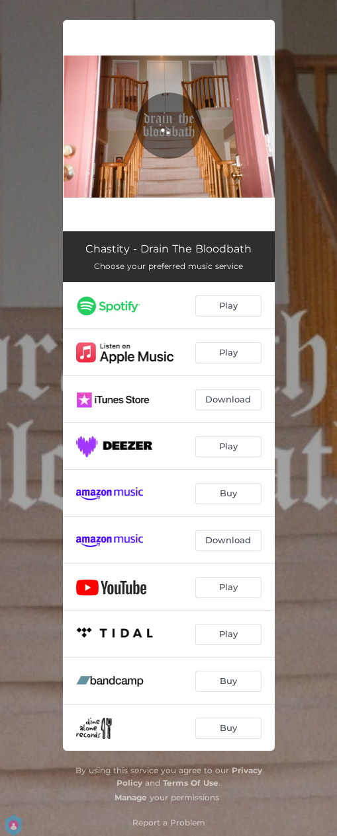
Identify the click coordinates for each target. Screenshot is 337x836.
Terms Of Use (190, 783)
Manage (131, 797)
